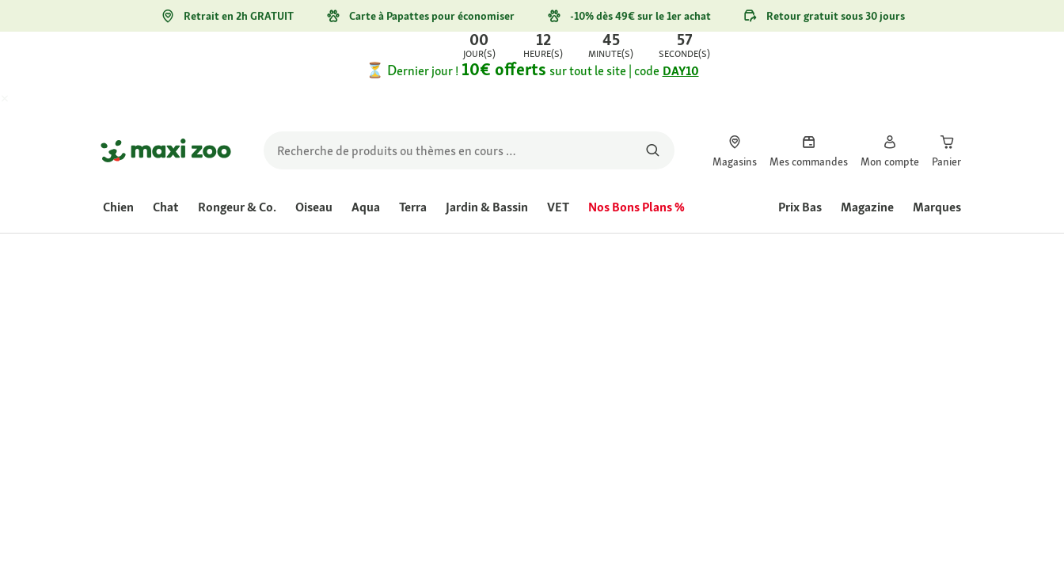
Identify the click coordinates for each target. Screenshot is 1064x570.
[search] (469, 150)
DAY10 (681, 71)
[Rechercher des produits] (652, 150)
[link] (532, 46)
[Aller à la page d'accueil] (166, 150)
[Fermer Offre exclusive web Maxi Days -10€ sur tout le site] (19, 100)
